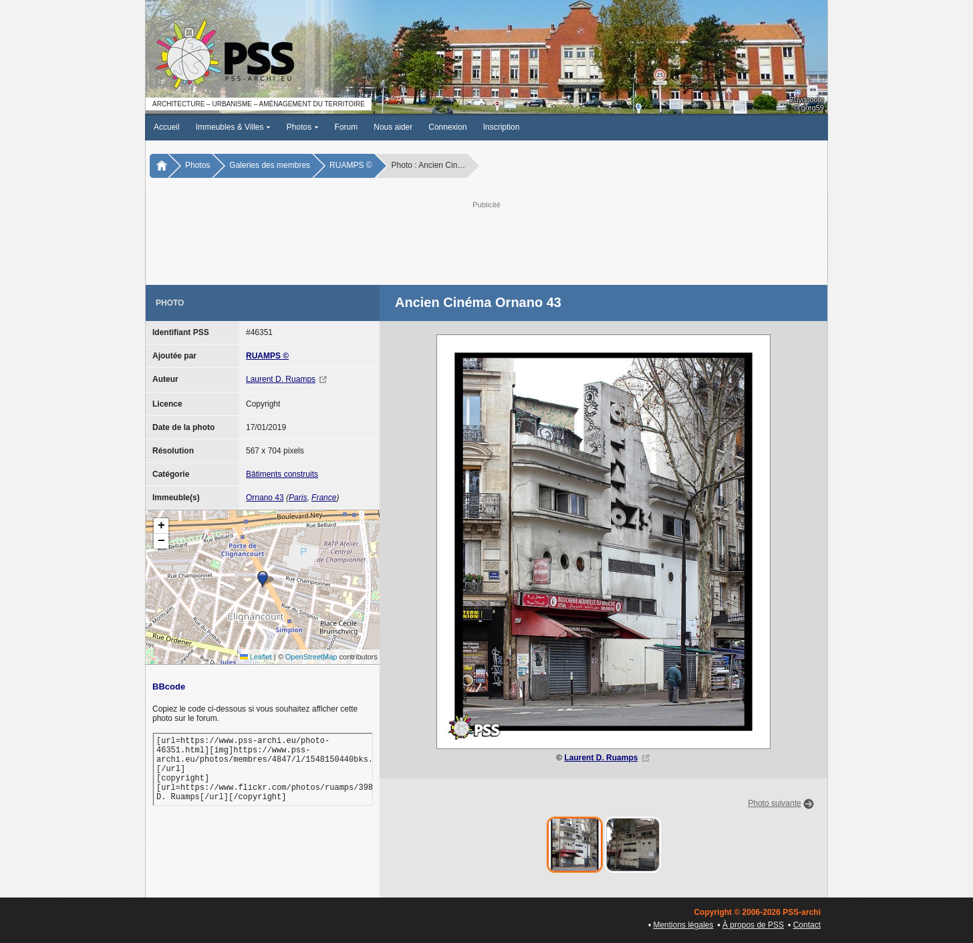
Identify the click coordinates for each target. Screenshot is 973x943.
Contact (807, 925)
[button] (262, 579)
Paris (298, 497)
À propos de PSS (753, 925)
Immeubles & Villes (233, 127)
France (323, 497)
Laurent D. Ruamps (280, 379)
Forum (346, 127)
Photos (303, 127)
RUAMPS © (350, 165)
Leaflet (256, 657)
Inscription (501, 127)
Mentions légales (683, 925)
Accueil (167, 127)
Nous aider (393, 127)
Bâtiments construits (282, 474)
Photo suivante (774, 803)
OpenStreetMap (311, 657)
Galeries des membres (269, 165)
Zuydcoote (807, 100)
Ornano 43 (265, 497)
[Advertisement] (486, 241)
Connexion (447, 127)
